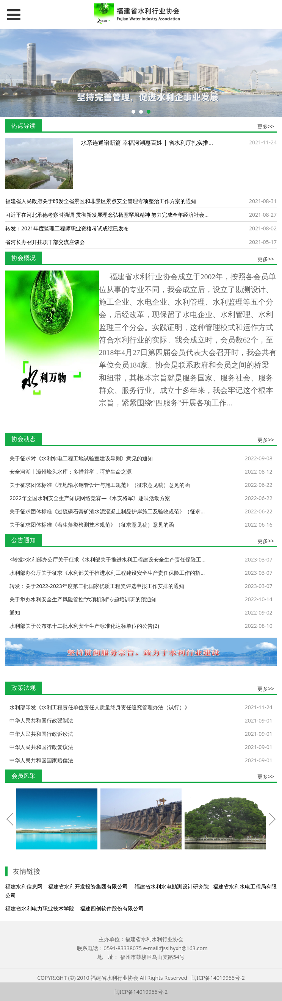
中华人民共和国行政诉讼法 (41, 733)
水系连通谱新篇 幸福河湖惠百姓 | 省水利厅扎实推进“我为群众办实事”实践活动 (181, 143)
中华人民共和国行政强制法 (41, 720)
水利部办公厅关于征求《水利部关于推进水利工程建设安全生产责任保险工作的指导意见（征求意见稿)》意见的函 (142, 572)
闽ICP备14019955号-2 (218, 977)
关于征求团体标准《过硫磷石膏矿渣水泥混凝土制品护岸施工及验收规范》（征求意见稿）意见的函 (126, 511)
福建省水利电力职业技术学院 (39, 908)
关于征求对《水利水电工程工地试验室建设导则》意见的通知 (81, 458)
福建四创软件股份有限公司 (112, 908)
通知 (14, 612)
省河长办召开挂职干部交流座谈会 (45, 242)
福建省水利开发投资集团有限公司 (88, 886)
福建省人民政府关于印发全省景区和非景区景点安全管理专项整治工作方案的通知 (100, 201)
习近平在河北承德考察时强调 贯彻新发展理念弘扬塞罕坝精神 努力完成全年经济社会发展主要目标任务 (126, 214)
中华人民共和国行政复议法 (41, 747)
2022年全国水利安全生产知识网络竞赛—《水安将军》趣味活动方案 (89, 498)
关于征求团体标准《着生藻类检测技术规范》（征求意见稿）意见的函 (91, 524)
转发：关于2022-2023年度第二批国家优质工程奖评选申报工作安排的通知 (96, 586)
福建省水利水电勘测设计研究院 (172, 886)
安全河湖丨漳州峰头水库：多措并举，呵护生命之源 (70, 471)
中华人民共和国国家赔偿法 (41, 760)
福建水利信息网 (23, 886)
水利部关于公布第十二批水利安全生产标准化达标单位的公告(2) (84, 625)
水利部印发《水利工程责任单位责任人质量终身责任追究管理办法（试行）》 (99, 707)
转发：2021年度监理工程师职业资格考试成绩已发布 (67, 228)
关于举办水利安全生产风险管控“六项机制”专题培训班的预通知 (83, 599)
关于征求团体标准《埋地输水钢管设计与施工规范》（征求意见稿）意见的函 (99, 484)
